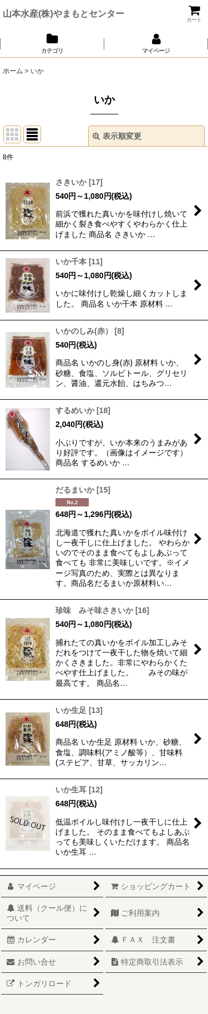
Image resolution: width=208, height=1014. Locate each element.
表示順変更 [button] (117, 136)
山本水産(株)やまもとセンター (63, 13)
